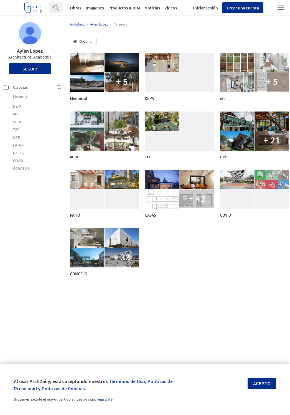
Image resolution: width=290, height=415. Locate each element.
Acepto (262, 383)
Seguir (29, 69)
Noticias (152, 8)
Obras (75, 8)
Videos (170, 8)
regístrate (105, 399)
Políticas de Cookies (63, 388)
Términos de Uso (127, 381)
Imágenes (95, 8)
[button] (83, 41)
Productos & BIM (124, 8)
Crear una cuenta (243, 8)
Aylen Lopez (30, 51)
